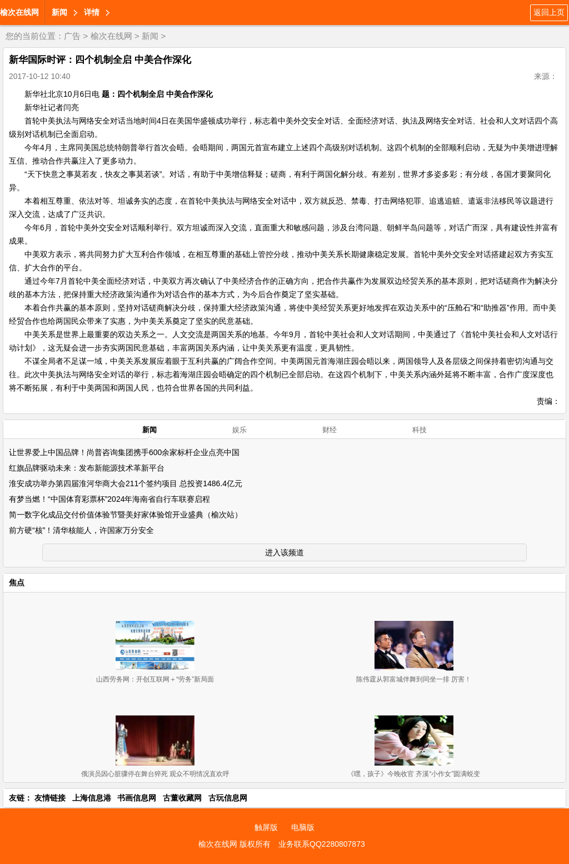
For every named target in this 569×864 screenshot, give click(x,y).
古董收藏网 (182, 797)
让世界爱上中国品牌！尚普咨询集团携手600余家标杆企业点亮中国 (124, 452)
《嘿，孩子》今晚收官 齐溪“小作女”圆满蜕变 (413, 774)
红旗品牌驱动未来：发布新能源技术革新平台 (86, 467)
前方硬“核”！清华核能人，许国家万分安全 (81, 530)
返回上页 (549, 12)
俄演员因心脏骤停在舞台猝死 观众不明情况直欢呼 (155, 774)
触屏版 (266, 827)
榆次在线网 (19, 12)
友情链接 (50, 797)
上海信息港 (91, 797)
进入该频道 (284, 552)
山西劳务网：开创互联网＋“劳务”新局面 (155, 679)
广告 (72, 36)
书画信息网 (136, 797)
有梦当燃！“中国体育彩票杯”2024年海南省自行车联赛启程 (109, 499)
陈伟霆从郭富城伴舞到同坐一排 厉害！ (413, 679)
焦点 (16, 582)
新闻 (59, 12)
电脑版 (303, 827)
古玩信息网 (227, 797)
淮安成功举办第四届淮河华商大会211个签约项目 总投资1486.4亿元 (125, 483)
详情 (91, 12)
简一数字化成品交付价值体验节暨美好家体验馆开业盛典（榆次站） (125, 514)
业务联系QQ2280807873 (321, 844)
